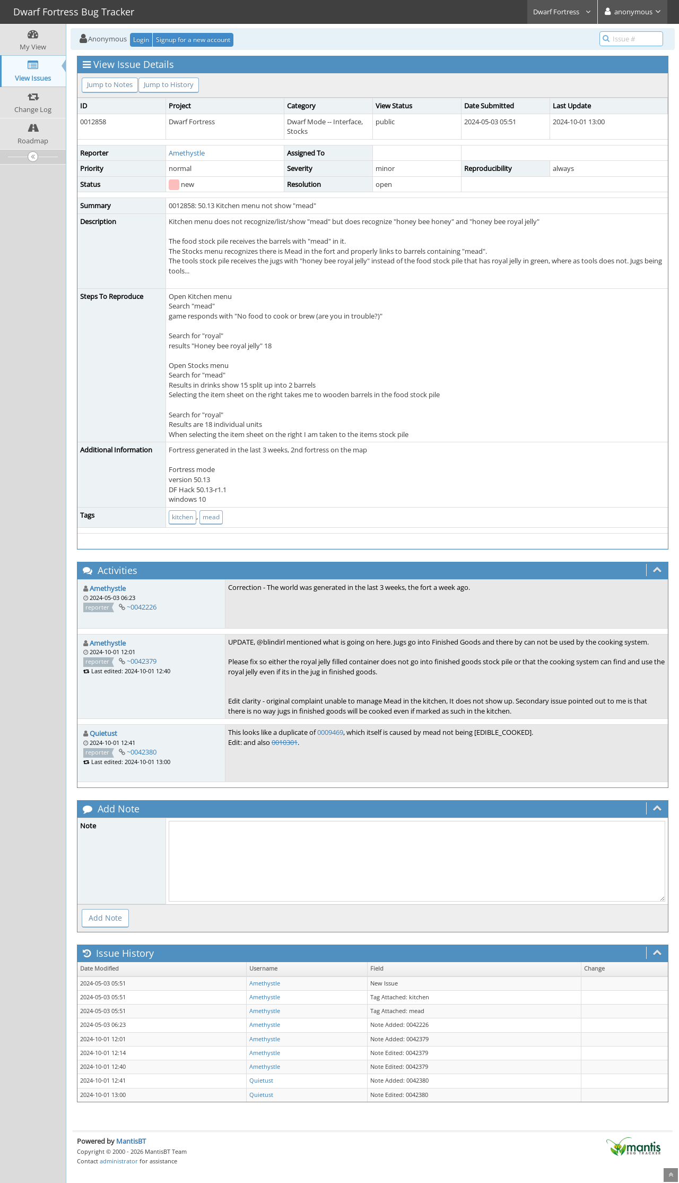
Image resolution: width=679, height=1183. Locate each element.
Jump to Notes (110, 84)
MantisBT (131, 1141)
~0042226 (141, 607)
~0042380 (141, 752)
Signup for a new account (193, 39)
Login (141, 39)
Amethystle (187, 153)
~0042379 (141, 661)
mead (211, 516)
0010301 (285, 742)
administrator (119, 1161)
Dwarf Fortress (562, 11)
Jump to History (169, 84)
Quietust (103, 733)
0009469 (330, 732)
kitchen (182, 516)
